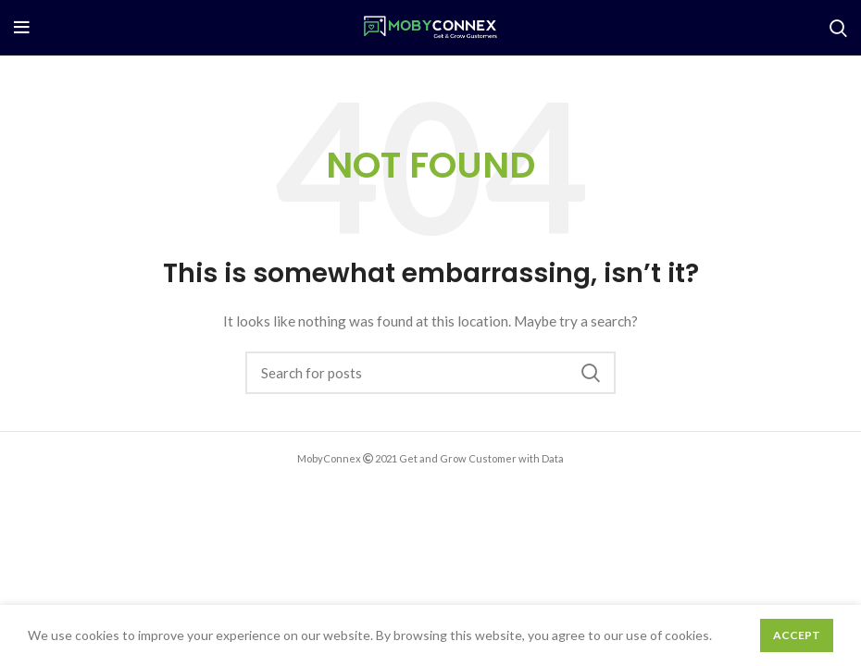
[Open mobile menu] (22, 27)
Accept (796, 635)
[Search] (838, 27)
